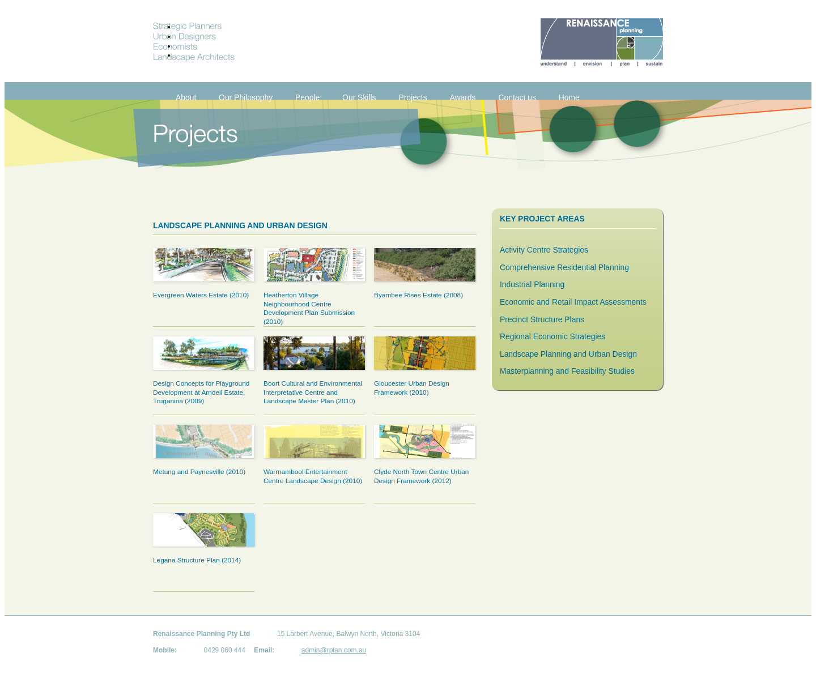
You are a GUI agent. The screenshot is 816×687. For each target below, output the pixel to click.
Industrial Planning (532, 284)
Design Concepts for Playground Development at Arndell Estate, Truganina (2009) (201, 392)
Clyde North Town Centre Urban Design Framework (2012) (421, 476)
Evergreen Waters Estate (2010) (201, 295)
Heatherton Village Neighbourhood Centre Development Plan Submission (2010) (309, 308)
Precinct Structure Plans (542, 319)
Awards (462, 97)
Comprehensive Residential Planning (564, 267)
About (186, 97)
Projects (412, 97)
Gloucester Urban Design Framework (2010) (411, 387)
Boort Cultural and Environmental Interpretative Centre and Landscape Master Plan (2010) (313, 392)
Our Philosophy (246, 97)
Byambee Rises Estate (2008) (418, 295)
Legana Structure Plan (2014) (197, 560)
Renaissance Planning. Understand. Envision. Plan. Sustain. (602, 42)
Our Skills (359, 97)
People (307, 97)
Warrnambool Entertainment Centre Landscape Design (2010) (313, 476)
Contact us (517, 97)
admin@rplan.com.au (333, 650)
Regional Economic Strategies (552, 336)
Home (569, 97)
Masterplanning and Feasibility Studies (567, 370)
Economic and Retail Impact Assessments (573, 301)
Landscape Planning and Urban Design (568, 354)
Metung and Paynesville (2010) (199, 472)
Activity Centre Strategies (544, 249)
